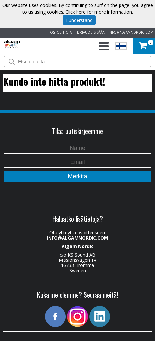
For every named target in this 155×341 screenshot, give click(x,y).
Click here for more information (98, 12)
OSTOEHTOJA (60, 32)
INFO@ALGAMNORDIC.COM (130, 32)
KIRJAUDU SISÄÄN (90, 32)
